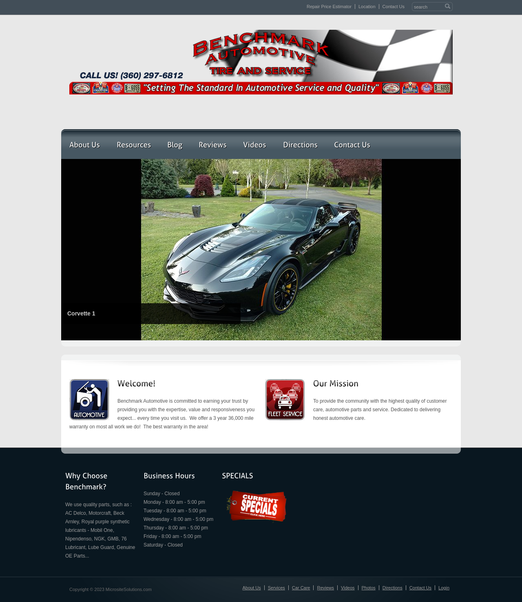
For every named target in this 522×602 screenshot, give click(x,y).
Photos (369, 587)
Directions (393, 587)
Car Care (301, 587)
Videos (347, 587)
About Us (251, 587)
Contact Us (394, 6)
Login (443, 587)
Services (276, 587)
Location (367, 6)
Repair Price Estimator (329, 6)
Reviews (325, 587)
